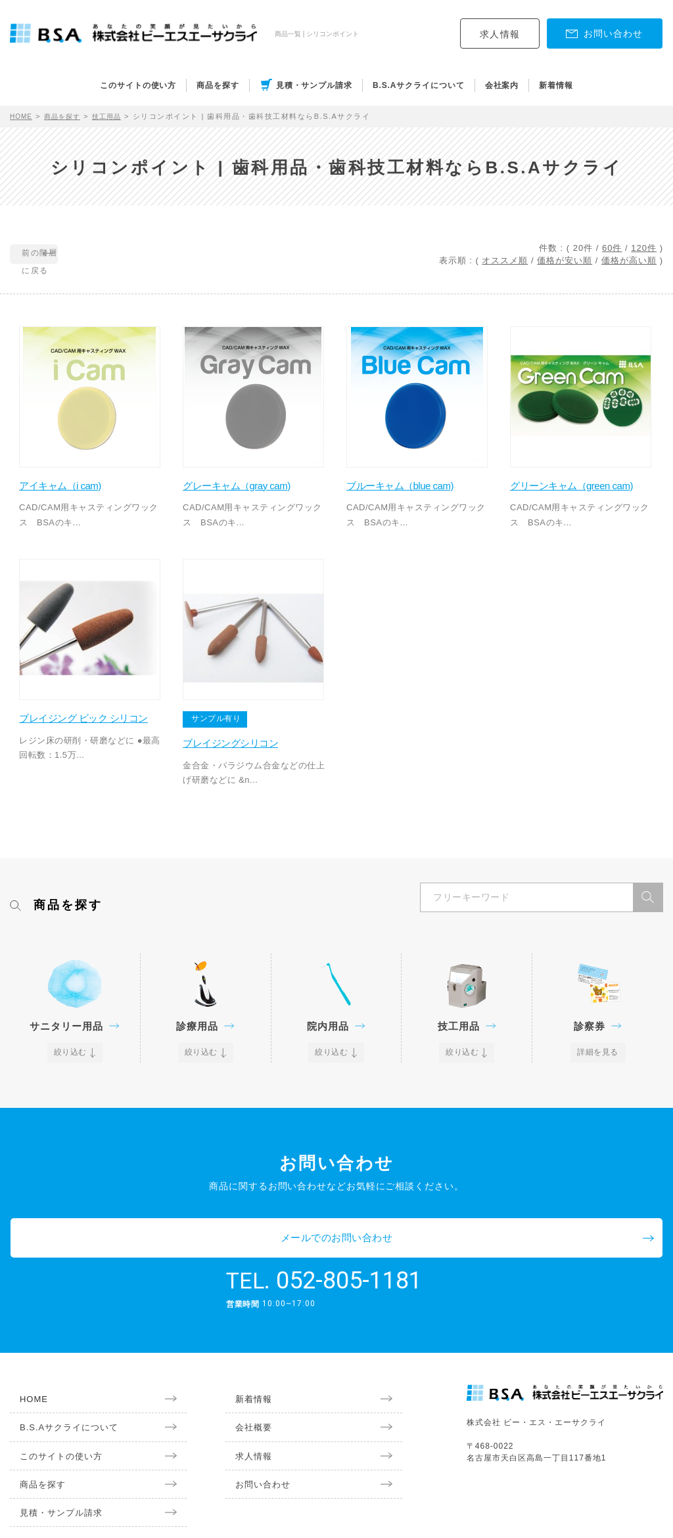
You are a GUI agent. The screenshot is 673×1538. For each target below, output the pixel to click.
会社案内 (502, 85)
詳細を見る (597, 1042)
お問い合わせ (255, 1439)
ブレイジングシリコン (245, 732)
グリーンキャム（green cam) (576, 480)
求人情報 (500, 34)
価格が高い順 (629, 260)
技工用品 (116, 116)
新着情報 (556, 85)
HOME (22, 116)
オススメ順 (505, 260)
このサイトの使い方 (138, 85)
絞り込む (71, 1042)
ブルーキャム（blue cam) (416, 473)
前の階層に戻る (70, 255)
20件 (583, 248)
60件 (612, 248)
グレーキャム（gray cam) (253, 473)
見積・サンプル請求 (314, 85)
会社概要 (245, 1379)
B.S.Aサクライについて (419, 85)
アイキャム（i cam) (76, 473)
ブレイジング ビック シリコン (90, 715)
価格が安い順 (564, 260)
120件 (644, 248)
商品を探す (218, 85)
